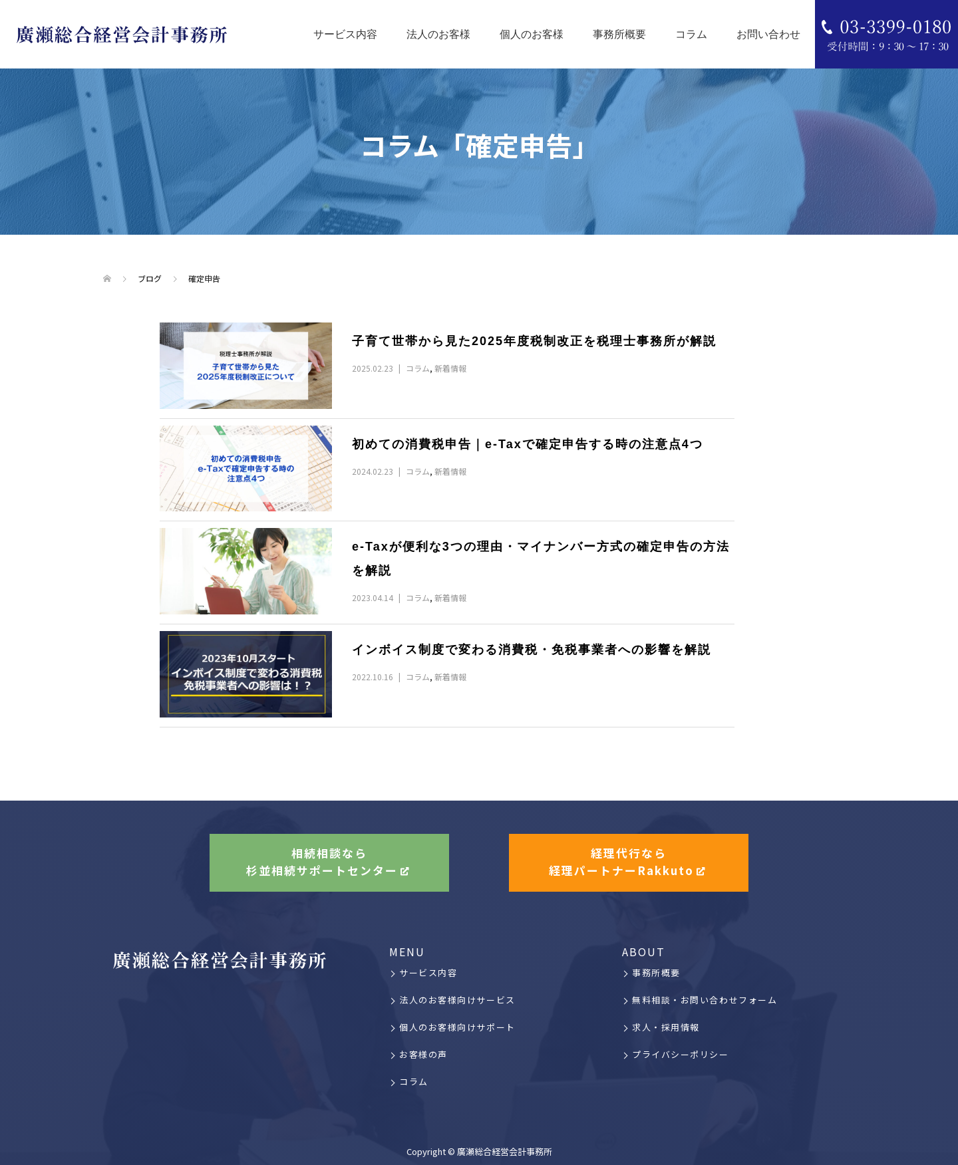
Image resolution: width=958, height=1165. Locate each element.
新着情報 (450, 368)
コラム (691, 34)
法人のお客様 (438, 34)
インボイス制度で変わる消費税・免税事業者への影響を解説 (531, 649)
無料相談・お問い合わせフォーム (704, 999)
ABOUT (643, 952)
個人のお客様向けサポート (457, 1027)
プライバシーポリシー (680, 1054)
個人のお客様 (531, 34)
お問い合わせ (768, 34)
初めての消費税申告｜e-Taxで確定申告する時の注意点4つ (527, 444)
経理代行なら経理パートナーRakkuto (622, 862)
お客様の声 (423, 1054)
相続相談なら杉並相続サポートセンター (322, 862)
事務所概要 (619, 34)
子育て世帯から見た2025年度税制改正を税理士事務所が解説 (541, 341)
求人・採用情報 (666, 1027)
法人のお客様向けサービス (457, 999)
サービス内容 (345, 34)
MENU (407, 952)
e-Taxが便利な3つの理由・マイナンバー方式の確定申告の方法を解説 (541, 558)
